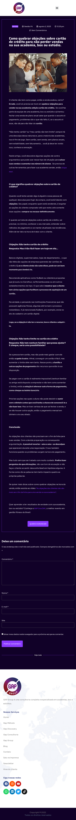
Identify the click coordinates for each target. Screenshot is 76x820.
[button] (57, 8)
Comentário (7, 559)
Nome (5, 593)
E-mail (5, 607)
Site (3, 620)
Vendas (15, 26)
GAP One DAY (40, 508)
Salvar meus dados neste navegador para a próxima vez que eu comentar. (33, 634)
